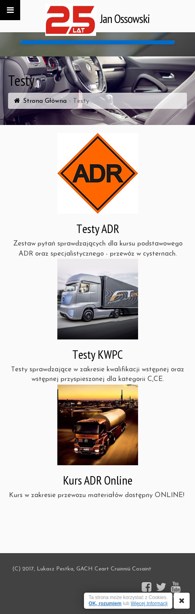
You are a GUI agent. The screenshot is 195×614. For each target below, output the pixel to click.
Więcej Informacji (149, 603)
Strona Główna (45, 101)
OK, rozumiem (105, 603)
